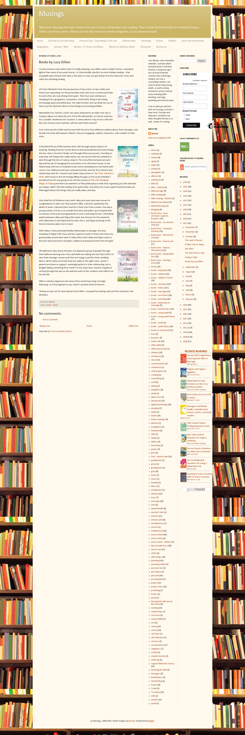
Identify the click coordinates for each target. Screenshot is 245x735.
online (154, 553)
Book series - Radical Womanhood (160, 249)
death (153, 393)
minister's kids (157, 512)
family (154, 438)
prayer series (157, 587)
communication (158, 364)
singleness (155, 649)
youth (153, 703)
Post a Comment (50, 320)
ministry (154, 516)
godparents (156, 460)
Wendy (52, 302)
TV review (155, 692)
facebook (155, 431)
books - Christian (158, 284)
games (154, 449)
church (154, 360)
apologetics (156, 172)
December (190, 227)
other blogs (156, 557)
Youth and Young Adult (193, 41)
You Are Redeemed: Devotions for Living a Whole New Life (197, 463)
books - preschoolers (160, 309)
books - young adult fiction (163, 316)
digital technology (159, 404)
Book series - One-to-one (162, 241)
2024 (185, 191)
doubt (153, 412)
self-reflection (157, 637)
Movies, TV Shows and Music (88, 47)
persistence (156, 572)
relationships (156, 612)
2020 (185, 209)
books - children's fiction (162, 278)
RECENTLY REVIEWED (196, 351)
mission (154, 527)
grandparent (156, 468)
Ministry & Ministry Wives (122, 47)
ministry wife (156, 520)
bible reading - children (161, 198)
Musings (51, 14)
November (190, 232)
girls (153, 453)
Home (40, 41)
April (188, 290)
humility (154, 483)
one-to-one (156, 549)
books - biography (159, 270)
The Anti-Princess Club (195, 253)
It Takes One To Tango (194, 244)
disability (155, 408)
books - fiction (52, 305)
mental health (157, 508)
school (154, 630)
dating (154, 386)
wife (153, 696)
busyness (155, 338)
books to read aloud (160, 330)
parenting (155, 560)
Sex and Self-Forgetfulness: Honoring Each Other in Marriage (199, 358)
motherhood (156, 531)
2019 (185, 214)
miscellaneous (157, 523)
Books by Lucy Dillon (194, 261)
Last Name (188, 102)
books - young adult (160, 313)
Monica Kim (186, 418)
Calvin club (155, 341)
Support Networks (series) (162, 664)
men (153, 505)
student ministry (158, 656)
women (154, 700)
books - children (158, 274)
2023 (185, 196)
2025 (185, 187)
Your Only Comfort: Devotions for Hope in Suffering (197, 438)
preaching (155, 590)
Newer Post (45, 326)
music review (157, 538)
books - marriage (158, 291)
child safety (156, 345)
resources (155, 615)
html (188, 115)
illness (154, 486)
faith (153, 434)
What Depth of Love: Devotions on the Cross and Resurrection (197, 384)
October (189, 236)
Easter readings (158, 419)
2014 (185, 314)
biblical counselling (159, 202)
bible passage (157, 191)
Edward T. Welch (194, 400)
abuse (153, 150)
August (189, 272)
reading (154, 608)
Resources (161, 47)
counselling (156, 378)
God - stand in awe (159, 456)
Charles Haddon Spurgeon (197, 390)
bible (153, 184)
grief (153, 471)
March (189, 295)
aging (153, 161)
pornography (157, 579)
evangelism (156, 427)
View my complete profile (159, 138)
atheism (154, 176)
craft (153, 382)
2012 (185, 323)
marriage (155, 501)
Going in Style (191, 257)
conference (156, 367)
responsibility (157, 619)
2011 (185, 328)
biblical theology (158, 206)
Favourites (145, 47)
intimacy (154, 494)
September (191, 267)
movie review (157, 535)
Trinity (154, 688)
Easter (154, 416)
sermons (155, 641)
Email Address (191, 83)
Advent (154, 157)
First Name (188, 93)
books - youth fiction (160, 326)
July (187, 276)
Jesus (153, 497)
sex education (157, 645)
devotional (156, 401)
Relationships (129, 41)
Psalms (154, 594)
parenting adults (158, 564)
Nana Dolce (192, 469)
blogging (155, 209)
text (188, 119)
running (154, 626)
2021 (185, 205)
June (188, 281)
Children (172, 41)
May (188, 286)
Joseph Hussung (194, 479)
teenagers (155, 674)
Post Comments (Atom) (61, 331)
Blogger (150, 721)
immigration (156, 490)
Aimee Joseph (193, 454)
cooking (154, 375)
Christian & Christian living (61, 41)
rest (153, 623)
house (154, 479)
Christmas (155, 356)
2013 (185, 319)
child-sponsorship (159, 349)
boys (153, 334)
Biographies (43, 47)
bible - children (157, 187)
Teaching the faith (159, 670)
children (154, 352)
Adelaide (155, 154)
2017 (185, 223)
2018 (185, 219)
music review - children (161, 542)
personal (155, 575)
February (190, 299)
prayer (154, 583)
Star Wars (189, 249)
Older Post (133, 326)
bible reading (157, 195)
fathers (154, 442)
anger (153, 165)
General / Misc (61, 47)
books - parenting (159, 299)
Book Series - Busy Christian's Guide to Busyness (159, 216)
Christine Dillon (194, 375)
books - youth (157, 323)
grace (153, 464)
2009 (185, 337)
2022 (185, 200)
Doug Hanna (193, 364)
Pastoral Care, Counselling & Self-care (98, 41)
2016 (185, 305)
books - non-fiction (159, 295)
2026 (185, 182)
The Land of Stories (193, 240)
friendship (155, 445)
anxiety (154, 169)
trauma (154, 685)
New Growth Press (159, 546)
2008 (185, 341)
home (153, 475)
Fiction (159, 41)
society (154, 652)
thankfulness (156, 677)
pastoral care (157, 568)
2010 (185, 332)
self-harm (155, 634)
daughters (155, 390)
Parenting (146, 41)
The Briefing (156, 681)
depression (156, 397)
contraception (157, 371)
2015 (185, 309)
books (154, 267)
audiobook (156, 180)
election (154, 423)
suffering (155, 660)
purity (153, 598)
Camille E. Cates (194, 429)
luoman (131, 721)
